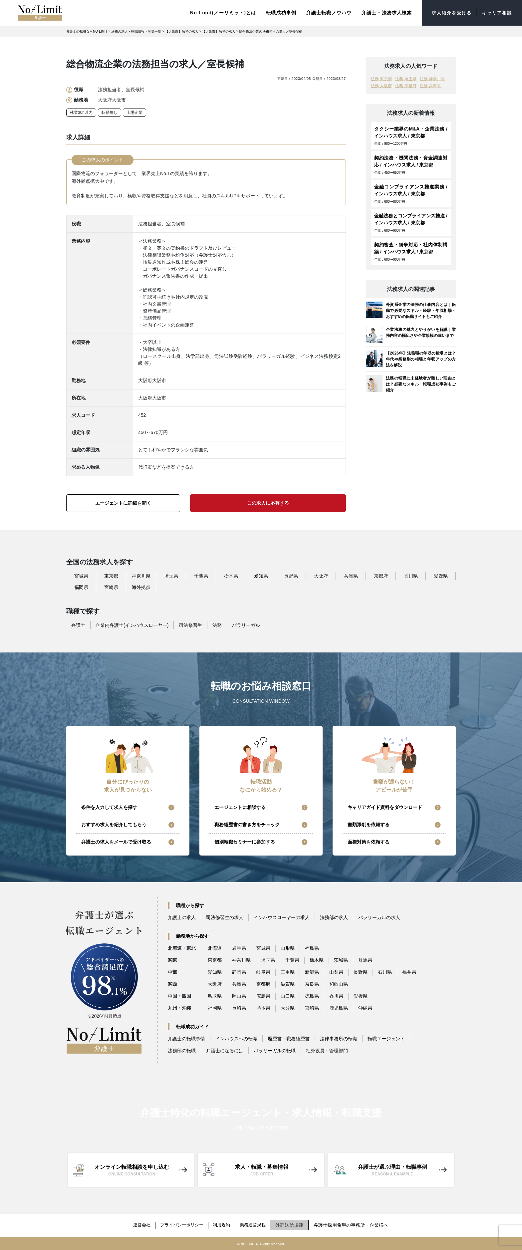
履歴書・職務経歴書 (289, 1039)
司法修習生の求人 (224, 918)
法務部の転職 (182, 1051)
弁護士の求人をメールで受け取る (116, 843)
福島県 (312, 949)
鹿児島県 (338, 1009)
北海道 (215, 949)
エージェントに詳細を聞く (123, 504)
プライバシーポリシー (180, 1224)
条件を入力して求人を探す (109, 808)
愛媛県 (441, 577)
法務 (217, 626)
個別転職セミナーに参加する (244, 843)
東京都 (111, 577)
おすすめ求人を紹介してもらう (113, 825)
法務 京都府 (405, 87)
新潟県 (312, 973)
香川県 (411, 577)
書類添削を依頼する (369, 825)
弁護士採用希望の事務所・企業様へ (357, 1224)
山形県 (288, 949)
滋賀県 (288, 985)
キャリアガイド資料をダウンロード (385, 808)
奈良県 (312, 985)
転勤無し (110, 113)
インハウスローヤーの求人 (282, 918)
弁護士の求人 (182, 918)
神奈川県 (141, 577)
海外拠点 (141, 588)
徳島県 (312, 997)
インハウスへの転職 (236, 1039)
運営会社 (137, 1224)
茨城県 (341, 961)
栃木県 (231, 577)
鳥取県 (215, 997)
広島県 (263, 997)
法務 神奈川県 (432, 80)
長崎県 (239, 1009)
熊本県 (263, 1009)
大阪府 (321, 577)
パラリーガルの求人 (379, 918)
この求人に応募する (268, 504)
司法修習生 (190, 626)
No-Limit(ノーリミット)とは (218, 13)
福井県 (409, 973)
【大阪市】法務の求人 (218, 32)
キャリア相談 (496, 13)
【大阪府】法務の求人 (181, 32)
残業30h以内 (81, 113)
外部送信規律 (295, 1224)
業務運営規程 (257, 1224)
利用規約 (223, 1224)
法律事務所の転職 (338, 1039)
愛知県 (261, 577)
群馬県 (365, 961)
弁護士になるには (224, 1051)
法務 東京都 (381, 80)
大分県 (288, 1009)
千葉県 (201, 577)
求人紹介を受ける (448, 13)
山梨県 (336, 973)
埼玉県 (171, 577)
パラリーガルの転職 (275, 1051)
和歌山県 (338, 985)
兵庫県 (351, 577)
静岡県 (239, 973)
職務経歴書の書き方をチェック (247, 825)
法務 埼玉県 (405, 80)
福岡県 (81, 588)
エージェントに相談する (240, 808)
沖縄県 (365, 1009)
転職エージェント (386, 1039)
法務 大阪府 (381, 87)
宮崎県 (111, 588)
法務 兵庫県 (430, 87)
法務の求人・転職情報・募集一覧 (136, 32)
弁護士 (78, 626)
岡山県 (239, 997)
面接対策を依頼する (369, 843)
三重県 (288, 973)
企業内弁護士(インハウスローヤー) (132, 626)
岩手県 (239, 949)
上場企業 (134, 113)
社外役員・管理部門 (327, 1051)
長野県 (291, 577)
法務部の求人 (334, 918)
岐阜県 (263, 973)
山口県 (288, 997)
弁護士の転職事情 (186, 1039)
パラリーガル (246, 626)
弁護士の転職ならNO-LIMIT (87, 32)
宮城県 (81, 577)
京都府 (381, 577)
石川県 (385, 973)
